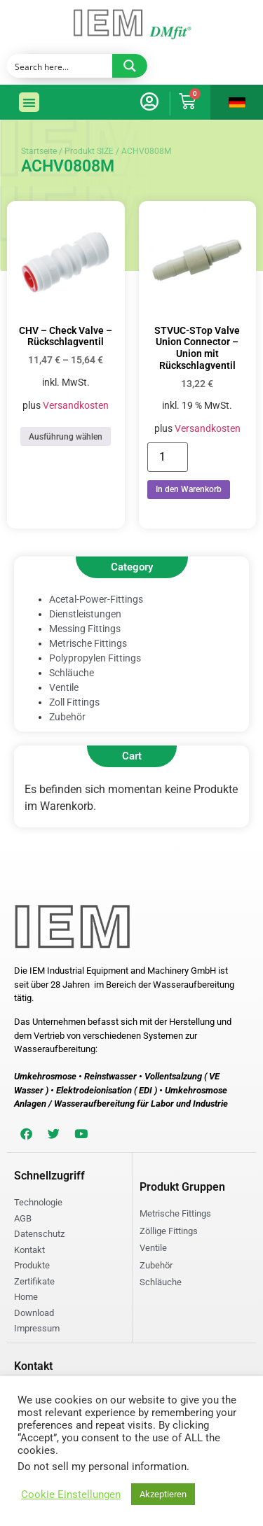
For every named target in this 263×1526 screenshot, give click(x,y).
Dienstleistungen (85, 614)
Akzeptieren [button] (163, 1494)
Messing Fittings (85, 628)
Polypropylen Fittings (95, 658)
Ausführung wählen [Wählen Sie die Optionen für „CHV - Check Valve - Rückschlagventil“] (65, 437)
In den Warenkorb (189, 489)
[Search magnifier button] (129, 66)
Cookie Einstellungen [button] (71, 1494)
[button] (29, 102)
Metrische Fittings (88, 643)
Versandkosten (76, 406)
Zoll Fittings (74, 702)
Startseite (39, 151)
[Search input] (60, 65)
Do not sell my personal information (102, 1466)
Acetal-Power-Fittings (96, 599)
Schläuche (71, 672)
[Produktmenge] (167, 457)
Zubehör (67, 716)
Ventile (64, 687)
